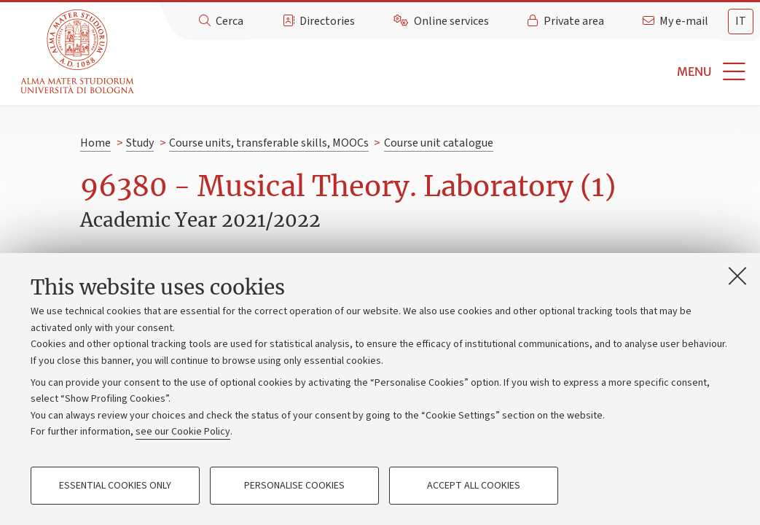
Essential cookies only (115, 485)
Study (140, 143)
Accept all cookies (473, 485)
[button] (449, 72)
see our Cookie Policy (183, 431)
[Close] (737, 275)
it (740, 21)
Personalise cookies (294, 485)
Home (95, 143)
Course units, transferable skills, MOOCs (269, 143)
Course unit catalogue (438, 143)
